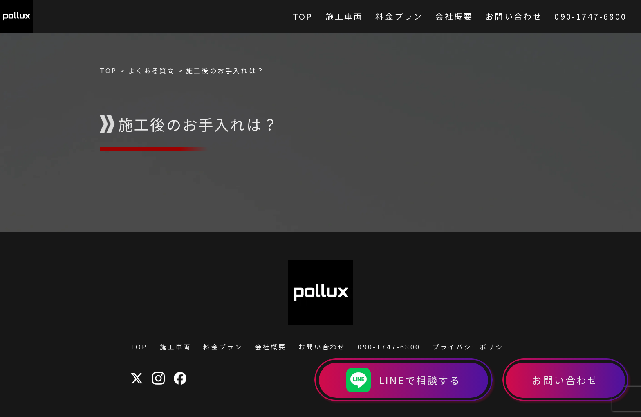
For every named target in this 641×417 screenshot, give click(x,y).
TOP (139, 347)
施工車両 (175, 347)
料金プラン (222, 347)
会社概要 (270, 347)
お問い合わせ (321, 347)
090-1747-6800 (389, 347)
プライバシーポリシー (472, 347)
